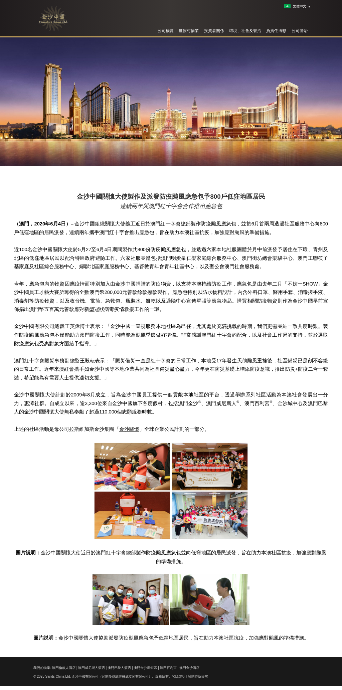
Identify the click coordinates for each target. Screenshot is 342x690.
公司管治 (300, 30)
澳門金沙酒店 (189, 668)
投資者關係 (214, 30)
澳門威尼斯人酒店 (91, 668)
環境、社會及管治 (245, 30)
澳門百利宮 (168, 668)
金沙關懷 (129, 429)
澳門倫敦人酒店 (63, 668)
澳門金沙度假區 (145, 668)
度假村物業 (189, 30)
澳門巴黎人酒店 (119, 668)
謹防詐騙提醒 (198, 676)
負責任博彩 (276, 30)
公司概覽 (166, 30)
